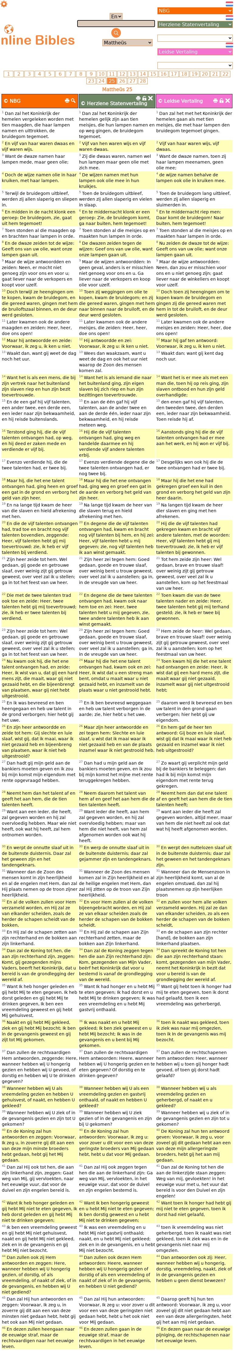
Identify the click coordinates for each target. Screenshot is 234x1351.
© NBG (11, 101)
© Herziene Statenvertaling (114, 103)
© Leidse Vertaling (180, 101)
